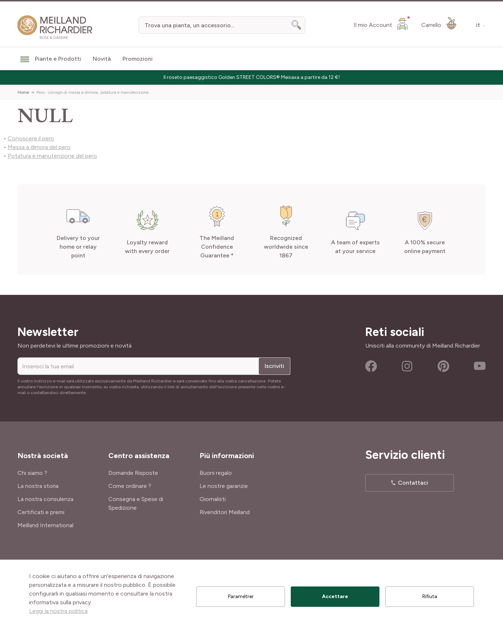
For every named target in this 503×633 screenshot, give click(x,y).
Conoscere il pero (31, 138)
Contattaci (413, 482)
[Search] (296, 25)
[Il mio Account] (382, 23)
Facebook (371, 366)
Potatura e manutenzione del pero (52, 155)
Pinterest (443, 366)
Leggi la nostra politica (58, 611)
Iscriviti (274, 365)
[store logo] (55, 27)
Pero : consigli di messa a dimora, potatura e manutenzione (92, 92)
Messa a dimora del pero (39, 147)
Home (23, 92)
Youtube (480, 366)
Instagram (407, 366)
